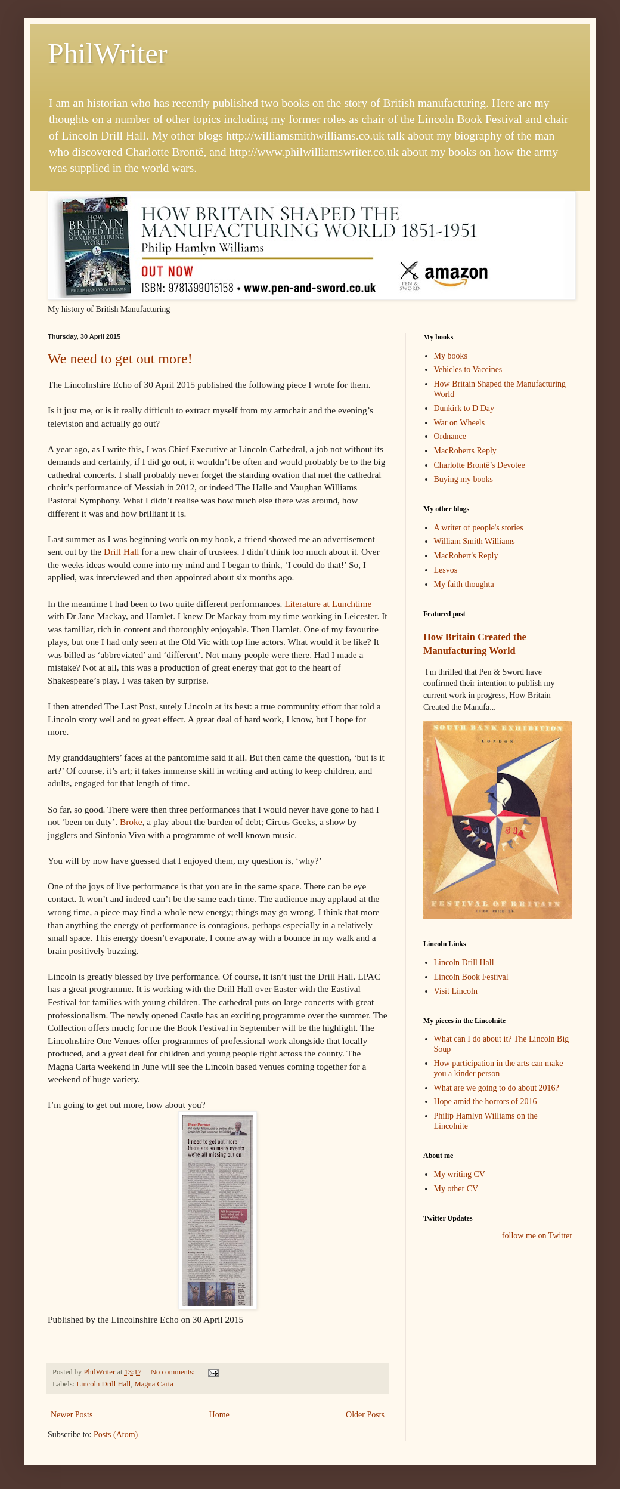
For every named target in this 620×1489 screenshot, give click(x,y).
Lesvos (446, 570)
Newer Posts (71, 1414)
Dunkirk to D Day (464, 408)
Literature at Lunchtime (327, 603)
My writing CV (459, 1174)
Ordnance (450, 436)
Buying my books (464, 479)
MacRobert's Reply (466, 555)
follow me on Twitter (537, 1235)
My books (450, 355)
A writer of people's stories (478, 527)
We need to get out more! (120, 358)
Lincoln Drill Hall (103, 1384)
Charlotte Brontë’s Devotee (479, 465)
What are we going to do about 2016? (496, 1087)
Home (219, 1414)
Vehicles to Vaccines (468, 369)
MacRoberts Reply (465, 450)
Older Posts (365, 1414)
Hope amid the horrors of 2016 (485, 1101)
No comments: (174, 1372)
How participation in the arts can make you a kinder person (498, 1068)
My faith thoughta (464, 584)
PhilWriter (108, 53)
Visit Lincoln (456, 991)
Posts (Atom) (116, 1434)
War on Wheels (459, 422)
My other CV (456, 1188)
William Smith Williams (474, 541)
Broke (131, 822)
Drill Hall (121, 551)
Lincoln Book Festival (471, 976)
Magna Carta (153, 1384)
